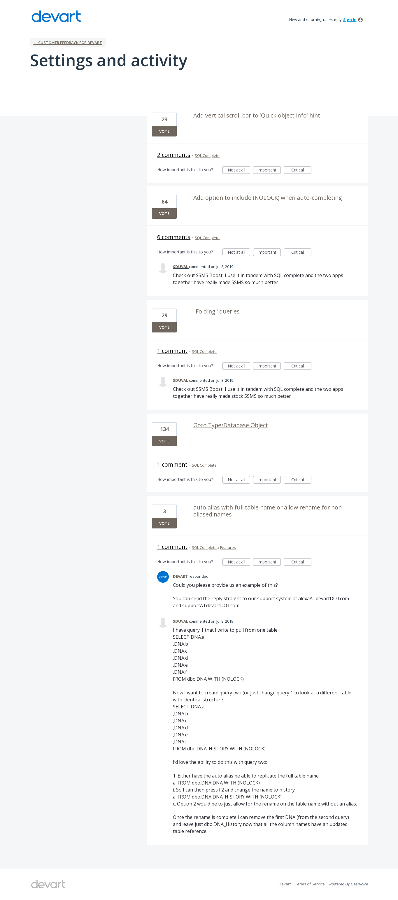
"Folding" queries (216, 311)
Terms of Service (310, 884)
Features (228, 547)
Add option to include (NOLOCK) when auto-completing (267, 198)
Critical (301, 170)
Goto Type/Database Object (230, 425)
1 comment (172, 351)
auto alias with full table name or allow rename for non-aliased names (268, 510)
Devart (285, 884)
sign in (350, 19)
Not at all (239, 170)
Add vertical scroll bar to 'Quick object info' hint (256, 115)
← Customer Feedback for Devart (68, 42)
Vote (164, 131)
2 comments (173, 155)
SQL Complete (207, 155)
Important (269, 170)
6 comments (173, 237)
